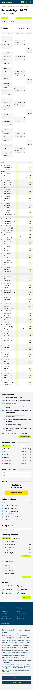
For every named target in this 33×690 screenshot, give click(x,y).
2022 (5, 18)
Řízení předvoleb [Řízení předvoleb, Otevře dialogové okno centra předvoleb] (16, 687)
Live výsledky (7, 586)
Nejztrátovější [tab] (16, 538)
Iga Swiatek (3, 621)
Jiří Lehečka (4, 613)
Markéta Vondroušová (6, 618)
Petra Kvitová (4, 616)
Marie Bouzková (5, 623)
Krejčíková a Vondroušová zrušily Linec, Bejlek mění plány (17, 411)
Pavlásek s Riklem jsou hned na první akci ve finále (17, 406)
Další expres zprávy (25, 436)
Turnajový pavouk (25, 28)
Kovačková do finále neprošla (14, 397)
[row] (16, 167)
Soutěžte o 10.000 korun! (16, 486)
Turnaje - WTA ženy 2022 (8, 6)
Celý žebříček (26, 556)
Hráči (3, 608)
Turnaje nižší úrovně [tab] (18, 445)
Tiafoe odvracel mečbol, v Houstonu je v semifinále (17, 429)
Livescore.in (7, 590)
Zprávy (21, 586)
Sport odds (22, 590)
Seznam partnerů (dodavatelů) (10, 673)
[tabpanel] (16, 456)
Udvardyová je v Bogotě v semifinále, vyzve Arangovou (18, 420)
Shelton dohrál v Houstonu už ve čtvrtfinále (17, 433)
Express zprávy (20, 618)
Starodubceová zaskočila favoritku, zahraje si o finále (15, 415)
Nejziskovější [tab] (6, 538)
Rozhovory (19, 616)
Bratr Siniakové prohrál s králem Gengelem (18, 400)
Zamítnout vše (16, 682)
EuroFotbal (6, 593)
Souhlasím (16, 677)
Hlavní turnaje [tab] (6, 445)
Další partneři (26, 597)
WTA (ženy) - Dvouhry (23, 18)
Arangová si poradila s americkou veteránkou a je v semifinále (15, 424)
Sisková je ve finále (11, 403)
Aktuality (19, 611)
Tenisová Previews (21, 613)
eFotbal (21, 593)
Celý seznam (26, 577)
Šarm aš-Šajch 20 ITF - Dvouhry (23, 6)
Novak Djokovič (4, 611)
